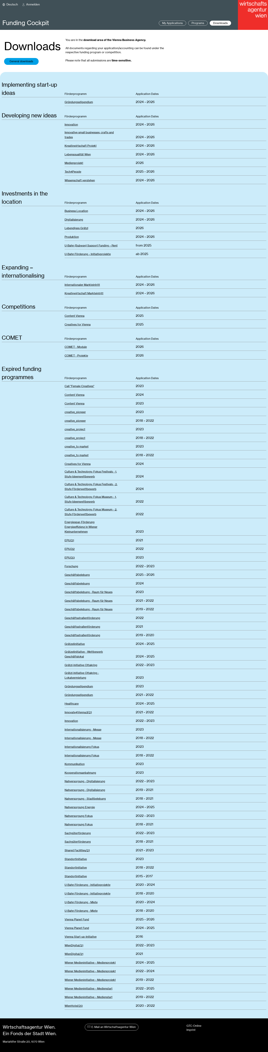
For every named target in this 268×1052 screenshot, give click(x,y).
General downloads (21, 61)
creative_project (75, 429)
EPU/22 (70, 549)
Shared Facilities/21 (77, 850)
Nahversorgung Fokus (79, 816)
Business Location (76, 211)
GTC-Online (193, 1026)
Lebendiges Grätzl (76, 228)
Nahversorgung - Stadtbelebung (85, 799)
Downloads (220, 23)
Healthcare (72, 703)
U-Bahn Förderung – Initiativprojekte (88, 254)
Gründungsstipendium (79, 102)
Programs (198, 23)
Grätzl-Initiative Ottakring (81, 665)
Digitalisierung (74, 219)
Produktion (72, 237)
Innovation (71, 124)
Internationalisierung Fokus (82, 747)
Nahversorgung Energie (80, 807)
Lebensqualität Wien (78, 154)
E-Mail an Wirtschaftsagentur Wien (111, 1027)
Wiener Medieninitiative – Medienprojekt (90, 962)
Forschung (71, 566)
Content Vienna (74, 316)
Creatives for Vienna (78, 324)
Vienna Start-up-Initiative (81, 937)
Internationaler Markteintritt (82, 285)
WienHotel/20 (74, 1006)
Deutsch (12, 4)
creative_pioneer (75, 412)
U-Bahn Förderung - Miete (81, 902)
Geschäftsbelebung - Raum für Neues (88, 592)
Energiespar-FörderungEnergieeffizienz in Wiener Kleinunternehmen (81, 527)
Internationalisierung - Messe (83, 729)
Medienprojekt (74, 163)
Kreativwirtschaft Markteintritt (84, 293)
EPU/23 (70, 557)
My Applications (172, 23)
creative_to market (77, 446)
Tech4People (73, 172)
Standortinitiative (76, 859)
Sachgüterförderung (78, 833)
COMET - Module (76, 347)
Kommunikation (75, 764)
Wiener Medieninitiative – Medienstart (88, 988)
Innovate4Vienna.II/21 (78, 712)
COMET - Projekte (76, 355)
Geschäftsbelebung (77, 575)
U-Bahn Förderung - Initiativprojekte (87, 885)
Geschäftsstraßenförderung (82, 618)
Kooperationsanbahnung (80, 773)
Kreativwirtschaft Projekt (81, 146)
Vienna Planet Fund (77, 919)
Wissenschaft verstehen (80, 180)
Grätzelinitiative (75, 644)
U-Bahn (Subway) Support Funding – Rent (91, 245)
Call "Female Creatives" (79, 386)
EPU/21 (69, 540)
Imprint (191, 1030)
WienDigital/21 (74, 945)
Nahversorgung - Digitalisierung (85, 781)
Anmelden (33, 4)
